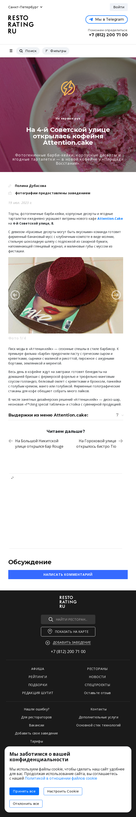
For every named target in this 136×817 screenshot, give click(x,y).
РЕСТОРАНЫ (97, 669)
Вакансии (36, 725)
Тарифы (36, 741)
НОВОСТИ (97, 677)
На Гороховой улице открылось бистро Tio (99, 443)
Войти (118, 7)
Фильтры (55, 51)
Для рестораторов (36, 717)
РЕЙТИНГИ (37, 677)
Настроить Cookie (63, 791)
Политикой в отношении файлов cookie (61, 778)
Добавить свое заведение (36, 733)
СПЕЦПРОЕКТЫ (97, 685)
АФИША (37, 669)
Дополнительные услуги (98, 717)
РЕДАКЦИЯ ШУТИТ (37, 693)
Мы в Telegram (106, 19)
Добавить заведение (72, 642)
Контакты (99, 709)
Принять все (24, 791)
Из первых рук (68, 118)
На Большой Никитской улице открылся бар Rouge (35, 443)
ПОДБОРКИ (37, 685)
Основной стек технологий (98, 725)
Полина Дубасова (30, 185)
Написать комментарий (68, 574)
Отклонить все (26, 804)
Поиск (28, 51)
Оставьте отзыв (97, 693)
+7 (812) (68, 651)
